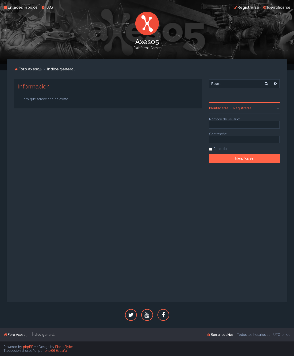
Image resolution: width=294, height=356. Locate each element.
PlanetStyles (64, 347)
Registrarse (242, 108)
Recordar (220, 149)
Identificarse (218, 108)
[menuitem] (47, 7)
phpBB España (56, 350)
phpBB (28, 347)
